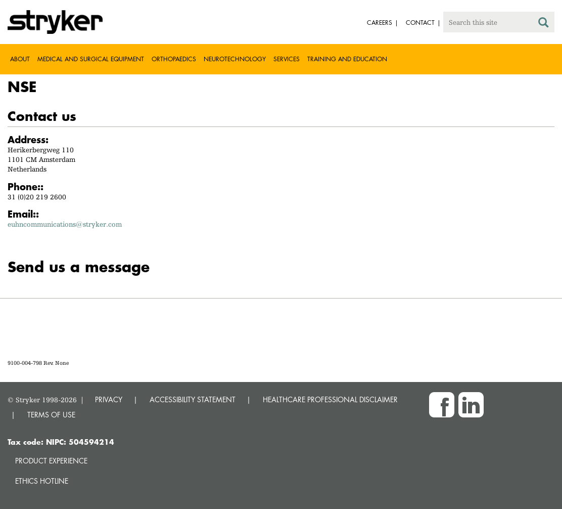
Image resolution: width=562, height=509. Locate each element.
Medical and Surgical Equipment (90, 59)
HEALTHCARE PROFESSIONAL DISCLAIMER (330, 399)
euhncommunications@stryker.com (65, 224)
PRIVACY (108, 399)
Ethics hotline (41, 481)
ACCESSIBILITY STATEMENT (193, 399)
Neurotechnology (235, 59)
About (20, 59)
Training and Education (347, 59)
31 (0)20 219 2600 (37, 197)
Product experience (51, 460)
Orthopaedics (174, 59)
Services (286, 59)
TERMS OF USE (51, 414)
